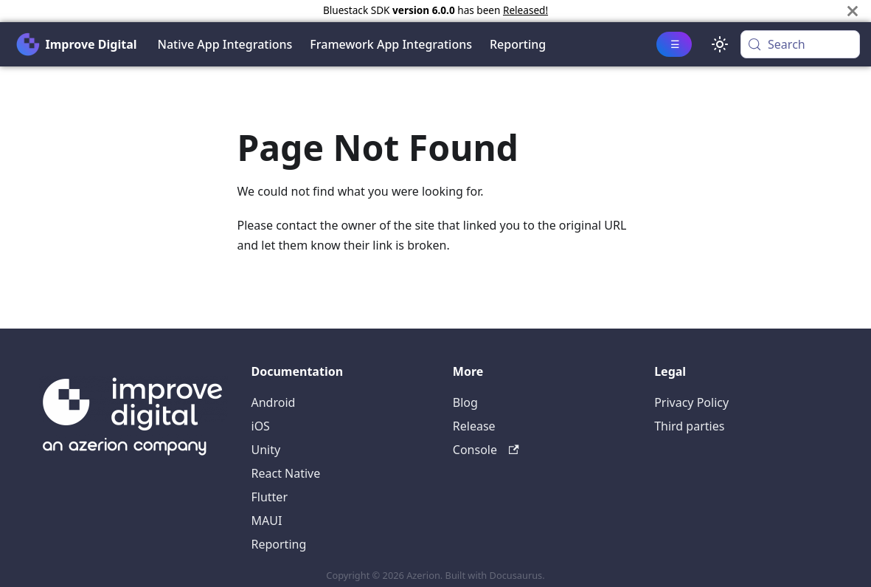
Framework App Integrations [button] (391, 44)
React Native (286, 473)
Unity (266, 450)
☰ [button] (675, 44)
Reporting (518, 44)
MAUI (266, 520)
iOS (260, 426)
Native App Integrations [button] (224, 44)
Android (273, 402)
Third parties (689, 426)
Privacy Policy (691, 402)
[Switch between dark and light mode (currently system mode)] (720, 44)
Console (486, 450)
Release (474, 426)
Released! (525, 10)
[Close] (852, 10)
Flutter (269, 497)
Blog (465, 402)
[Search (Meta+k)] (799, 44)
